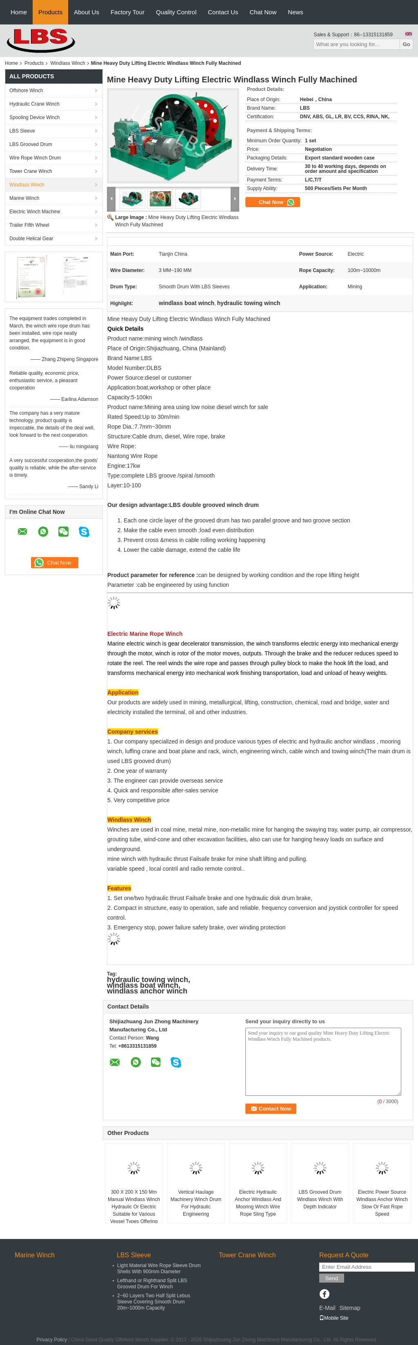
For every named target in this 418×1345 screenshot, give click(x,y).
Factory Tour (128, 12)
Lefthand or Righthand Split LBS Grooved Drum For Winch (152, 1284)
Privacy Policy (52, 1340)
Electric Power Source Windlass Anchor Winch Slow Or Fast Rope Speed (382, 1203)
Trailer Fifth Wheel (29, 225)
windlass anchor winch (147, 991)
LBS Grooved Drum (30, 144)
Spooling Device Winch (34, 117)
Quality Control (176, 12)
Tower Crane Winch (30, 171)
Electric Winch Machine (34, 212)
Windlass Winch (67, 63)
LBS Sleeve (22, 131)
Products (50, 12)
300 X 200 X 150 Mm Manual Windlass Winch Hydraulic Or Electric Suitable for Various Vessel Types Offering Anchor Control (134, 1210)
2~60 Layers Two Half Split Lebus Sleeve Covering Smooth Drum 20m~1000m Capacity (153, 1302)
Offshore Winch (26, 90)
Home (19, 12)
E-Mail (327, 1308)
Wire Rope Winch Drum (35, 158)
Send (331, 1278)
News (295, 12)
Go (406, 44)
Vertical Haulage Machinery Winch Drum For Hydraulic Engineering (196, 1203)
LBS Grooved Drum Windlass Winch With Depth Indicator (320, 1199)
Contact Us (223, 12)
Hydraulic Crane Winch (34, 104)
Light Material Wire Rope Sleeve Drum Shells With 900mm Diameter (159, 1268)
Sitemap (349, 1308)
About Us (86, 12)
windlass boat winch (142, 985)
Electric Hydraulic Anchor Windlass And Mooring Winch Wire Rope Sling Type (258, 1203)
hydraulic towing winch (147, 980)
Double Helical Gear (31, 238)
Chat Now (262, 12)
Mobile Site (333, 1318)
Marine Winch (24, 198)
